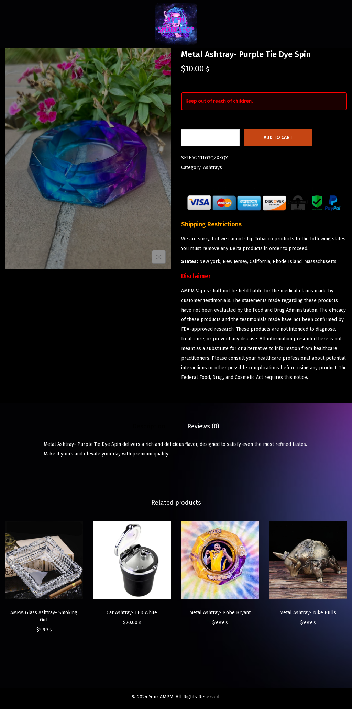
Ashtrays (212, 167)
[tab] (149, 426)
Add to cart (278, 137)
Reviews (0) (203, 426)
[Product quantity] (210, 138)
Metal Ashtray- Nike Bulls (307, 613)
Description (149, 426)
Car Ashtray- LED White (132, 613)
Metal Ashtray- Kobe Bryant (220, 613)
